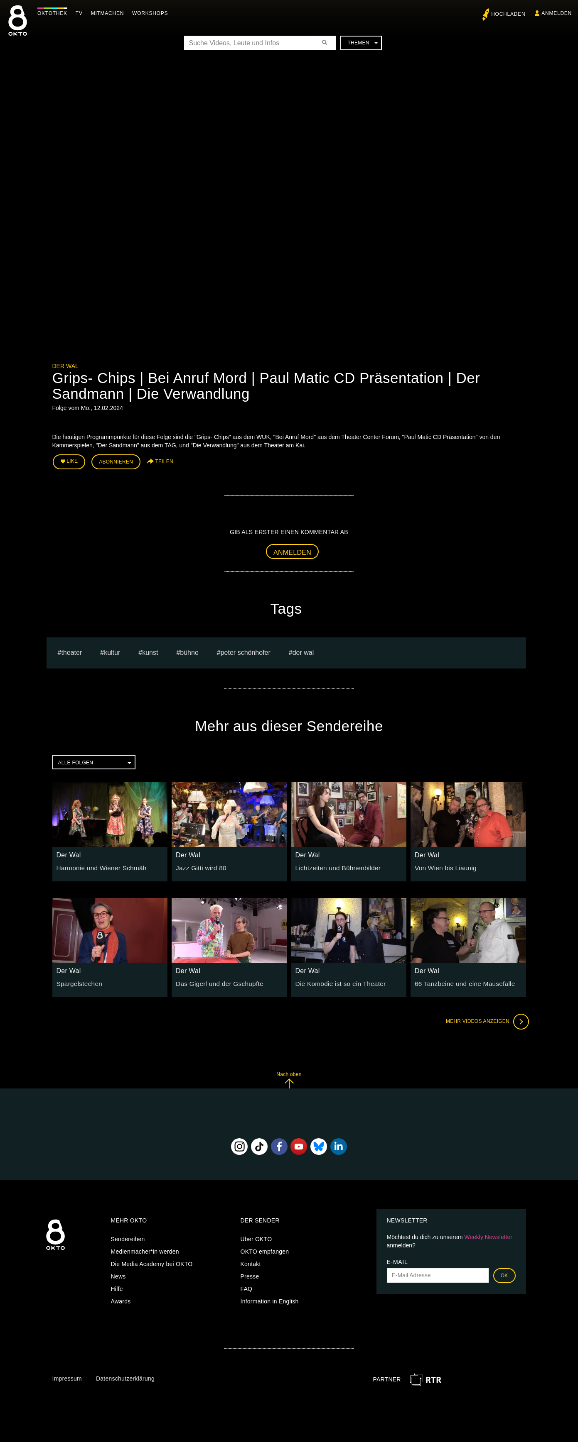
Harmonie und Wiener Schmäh (98, 865)
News (118, 1274)
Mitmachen (109, 13)
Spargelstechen (77, 981)
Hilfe (117, 1286)
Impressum (67, 1376)
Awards (121, 1299)
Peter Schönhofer (246, 650)
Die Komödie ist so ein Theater (336, 981)
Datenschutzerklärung (125, 1376)
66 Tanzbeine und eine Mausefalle (460, 981)
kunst (150, 650)
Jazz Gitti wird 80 (199, 865)
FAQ (247, 1286)
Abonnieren (116, 461)
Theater (71, 650)
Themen (362, 43)
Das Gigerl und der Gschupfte (216, 981)
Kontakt (251, 1261)
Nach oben (288, 1077)
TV (81, 13)
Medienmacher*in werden (145, 1249)
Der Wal (65, 366)
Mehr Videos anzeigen (484, 1019)
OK (504, 1273)
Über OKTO (256, 1236)
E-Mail (397, 1259)
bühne (189, 650)
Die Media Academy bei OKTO (152, 1261)
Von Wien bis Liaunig (443, 865)
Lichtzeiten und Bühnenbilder (334, 865)
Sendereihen (128, 1236)
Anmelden (292, 550)
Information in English (270, 1299)
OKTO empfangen (265, 1249)
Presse (250, 1274)
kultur (112, 650)
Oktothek (54, 13)
